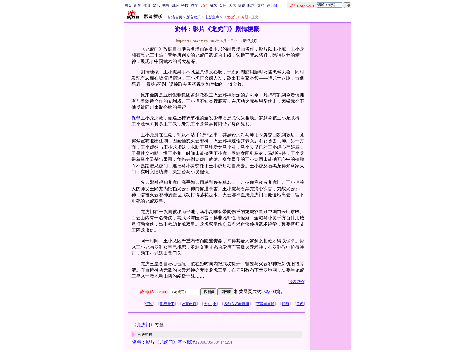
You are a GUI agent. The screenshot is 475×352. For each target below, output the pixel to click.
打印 (285, 304)
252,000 (268, 291)
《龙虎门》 (143, 324)
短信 (241, 5)
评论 (149, 304)
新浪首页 (175, 17)
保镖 (136, 118)
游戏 (213, 5)
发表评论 (296, 282)
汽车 (194, 5)
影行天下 (167, 304)
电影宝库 (211, 17)
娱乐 (156, 5)
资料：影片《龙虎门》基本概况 (164, 342)
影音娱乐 (193, 17)
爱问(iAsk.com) (153, 291)
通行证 (272, 5)
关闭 (300, 304)
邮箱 (251, 5)
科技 (184, 5)
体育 (147, 5)
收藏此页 (189, 304)
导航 (260, 5)
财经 (175, 5)
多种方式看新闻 (236, 304)
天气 (232, 5)
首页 (128, 5)
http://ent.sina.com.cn (192, 41)
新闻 (137, 5)
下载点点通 (265, 304)
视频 (166, 5)
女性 (222, 5)
